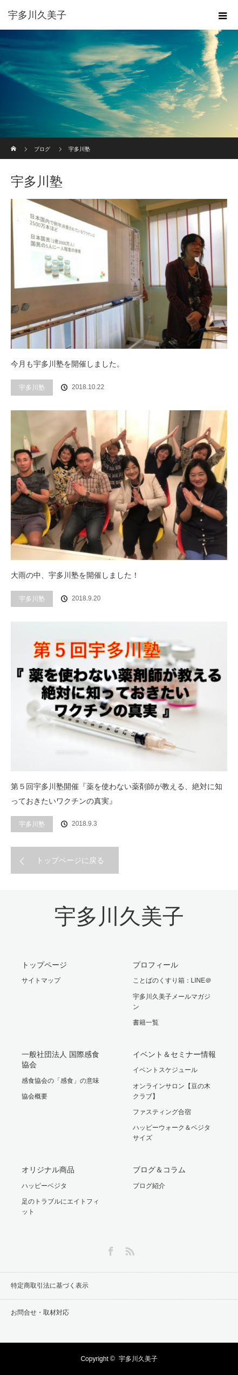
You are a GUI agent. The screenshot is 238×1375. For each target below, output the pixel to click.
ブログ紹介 (149, 1186)
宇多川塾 (32, 387)
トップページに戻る (70, 860)
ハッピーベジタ (44, 1186)
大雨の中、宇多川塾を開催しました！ (75, 575)
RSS (128, 1249)
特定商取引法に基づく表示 (50, 1285)
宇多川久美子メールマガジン (171, 1002)
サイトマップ (41, 980)
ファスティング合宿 (162, 1112)
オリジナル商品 (48, 1169)
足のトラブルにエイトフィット (60, 1206)
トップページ (44, 965)
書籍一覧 (146, 1022)
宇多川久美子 (119, 916)
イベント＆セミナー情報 (174, 1054)
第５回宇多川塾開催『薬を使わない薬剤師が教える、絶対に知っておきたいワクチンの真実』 (116, 793)
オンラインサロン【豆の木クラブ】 (171, 1091)
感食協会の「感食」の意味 (60, 1080)
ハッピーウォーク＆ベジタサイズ (171, 1133)
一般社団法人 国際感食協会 (60, 1059)
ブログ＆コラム (159, 1169)
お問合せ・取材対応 (40, 1312)
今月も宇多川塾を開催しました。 (67, 364)
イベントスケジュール (165, 1070)
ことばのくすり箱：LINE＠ (172, 980)
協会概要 (34, 1096)
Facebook (109, 1249)
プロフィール (155, 965)
